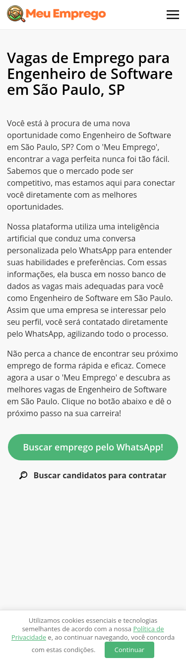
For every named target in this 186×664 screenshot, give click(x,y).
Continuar (129, 649)
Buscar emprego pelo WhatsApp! (93, 447)
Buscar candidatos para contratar (92, 475)
